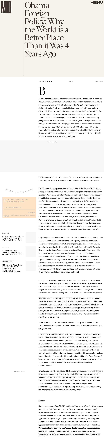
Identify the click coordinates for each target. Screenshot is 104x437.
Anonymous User (46, 81)
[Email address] (19, 208)
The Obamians (46, 99)
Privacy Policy (6, 217)
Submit (31, 214)
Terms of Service (29, 216)
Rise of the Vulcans (82, 189)
